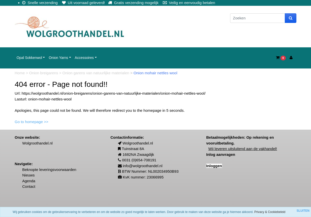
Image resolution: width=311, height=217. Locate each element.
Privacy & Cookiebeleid (269, 212)
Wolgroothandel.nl (37, 143)
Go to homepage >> (31, 122)
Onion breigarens (44, 73)
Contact (28, 186)
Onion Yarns (58, 58)
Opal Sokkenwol (29, 58)
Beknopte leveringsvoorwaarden (49, 169)
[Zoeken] (257, 18)
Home (20, 73)
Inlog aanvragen (220, 154)
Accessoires (84, 58)
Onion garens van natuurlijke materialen (96, 73)
